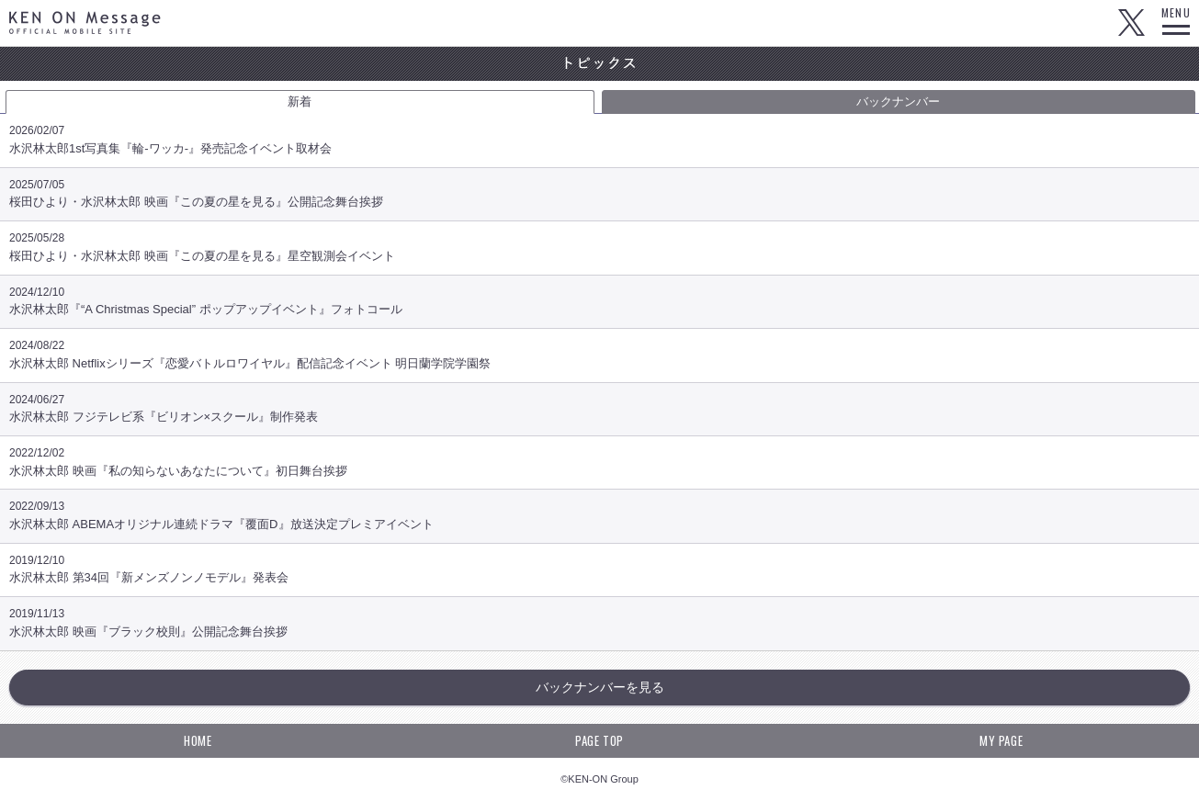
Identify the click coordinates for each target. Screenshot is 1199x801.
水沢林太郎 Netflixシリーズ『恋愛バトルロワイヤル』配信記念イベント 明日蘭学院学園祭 (599, 359)
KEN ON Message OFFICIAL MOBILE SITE (85, 22)
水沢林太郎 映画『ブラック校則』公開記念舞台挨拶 (599, 627)
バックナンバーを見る (600, 687)
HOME (198, 740)
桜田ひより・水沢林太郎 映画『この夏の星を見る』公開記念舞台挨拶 (599, 198)
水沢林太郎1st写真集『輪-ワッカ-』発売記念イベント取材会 (599, 144)
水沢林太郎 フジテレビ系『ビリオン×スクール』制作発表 (599, 413)
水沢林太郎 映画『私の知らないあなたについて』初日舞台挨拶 (599, 467)
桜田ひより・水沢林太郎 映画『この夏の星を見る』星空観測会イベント (599, 252)
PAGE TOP (599, 740)
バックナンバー (898, 101)
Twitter (1131, 23)
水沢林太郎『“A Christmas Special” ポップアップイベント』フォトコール (599, 306)
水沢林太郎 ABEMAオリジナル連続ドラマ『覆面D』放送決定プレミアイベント (599, 520)
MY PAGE (1001, 740)
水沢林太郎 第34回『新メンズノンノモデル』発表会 (599, 574)
